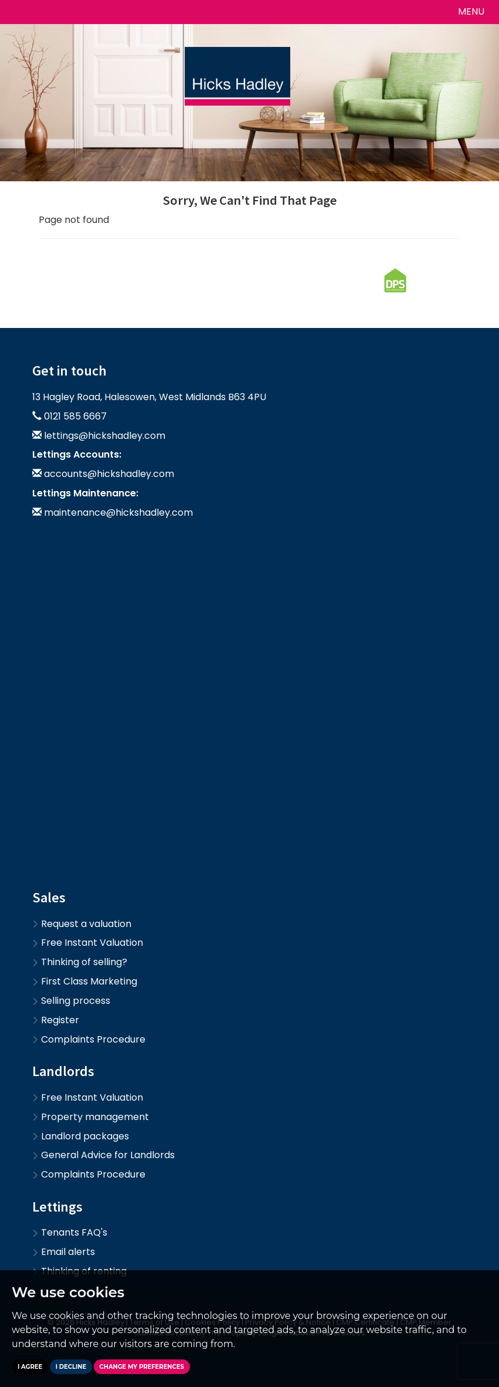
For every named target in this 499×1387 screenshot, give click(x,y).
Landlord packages (80, 1136)
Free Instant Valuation (87, 942)
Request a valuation (81, 924)
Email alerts (63, 1252)
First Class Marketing (84, 981)
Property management (90, 1117)
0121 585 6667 (75, 416)
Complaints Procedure (88, 1039)
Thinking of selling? (79, 962)
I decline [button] (71, 1367)
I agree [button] (30, 1367)
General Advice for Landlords (103, 1155)
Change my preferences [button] (142, 1367)
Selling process (71, 1000)
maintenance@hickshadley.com (118, 512)
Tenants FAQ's (69, 1232)
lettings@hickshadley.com (104, 435)
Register (55, 1020)
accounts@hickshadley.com (109, 474)
